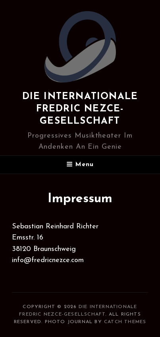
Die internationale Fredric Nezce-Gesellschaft (80, 109)
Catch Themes (125, 322)
